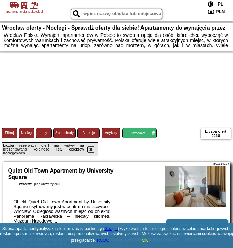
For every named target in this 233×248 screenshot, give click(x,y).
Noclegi (26, 133)
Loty (44, 133)
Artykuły (111, 133)
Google (111, 228)
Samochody (64, 133)
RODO (103, 240)
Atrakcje (88, 133)
